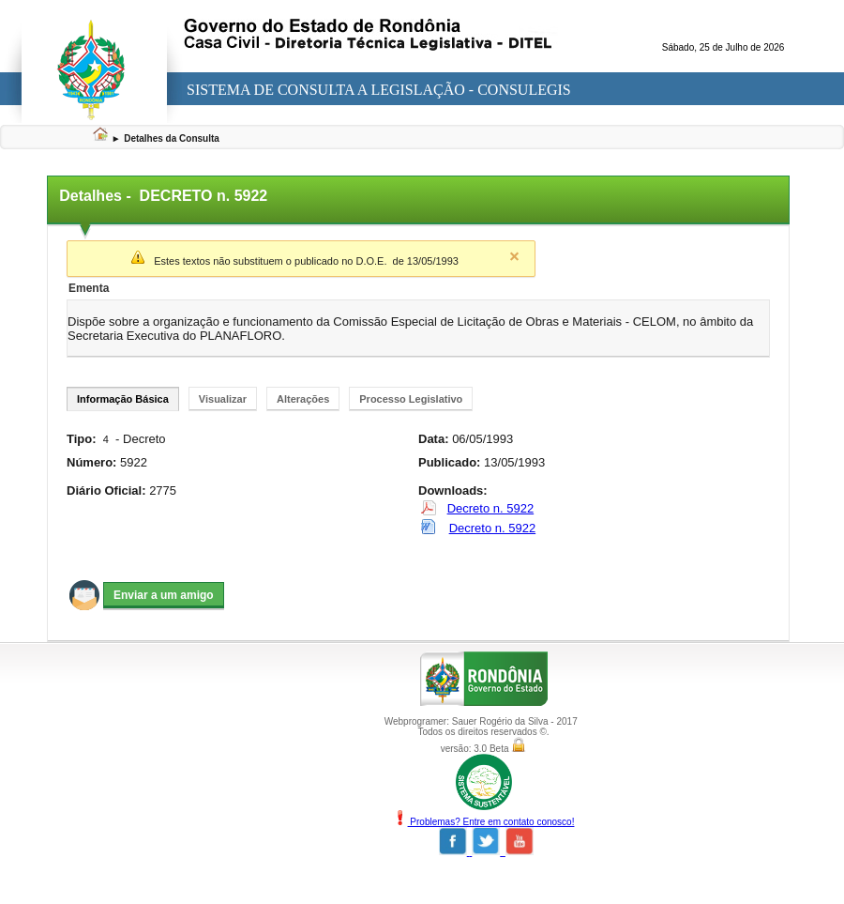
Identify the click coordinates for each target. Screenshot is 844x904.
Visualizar (223, 399)
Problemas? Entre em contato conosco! (484, 822)
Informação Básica (123, 399)
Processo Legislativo (410, 399)
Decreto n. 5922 (491, 508)
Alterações (303, 399)
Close (513, 256)
